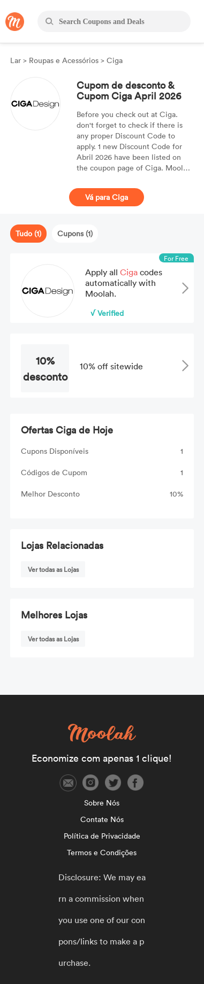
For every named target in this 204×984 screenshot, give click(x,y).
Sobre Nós (101, 802)
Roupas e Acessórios (64, 60)
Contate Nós (102, 819)
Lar (16, 60)
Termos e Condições (102, 852)
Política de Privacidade (102, 836)
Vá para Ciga (106, 197)
